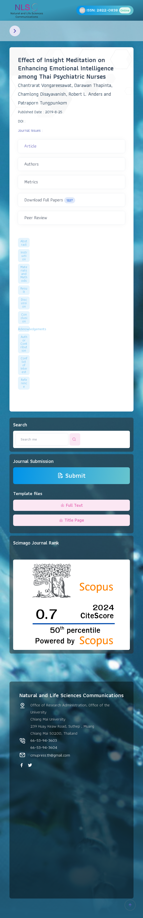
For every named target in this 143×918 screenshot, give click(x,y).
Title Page (71, 520)
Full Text (72, 505)
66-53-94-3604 (43, 747)
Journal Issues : (30, 130)
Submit (71, 475)
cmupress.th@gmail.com (50, 755)
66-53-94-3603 (43, 740)
